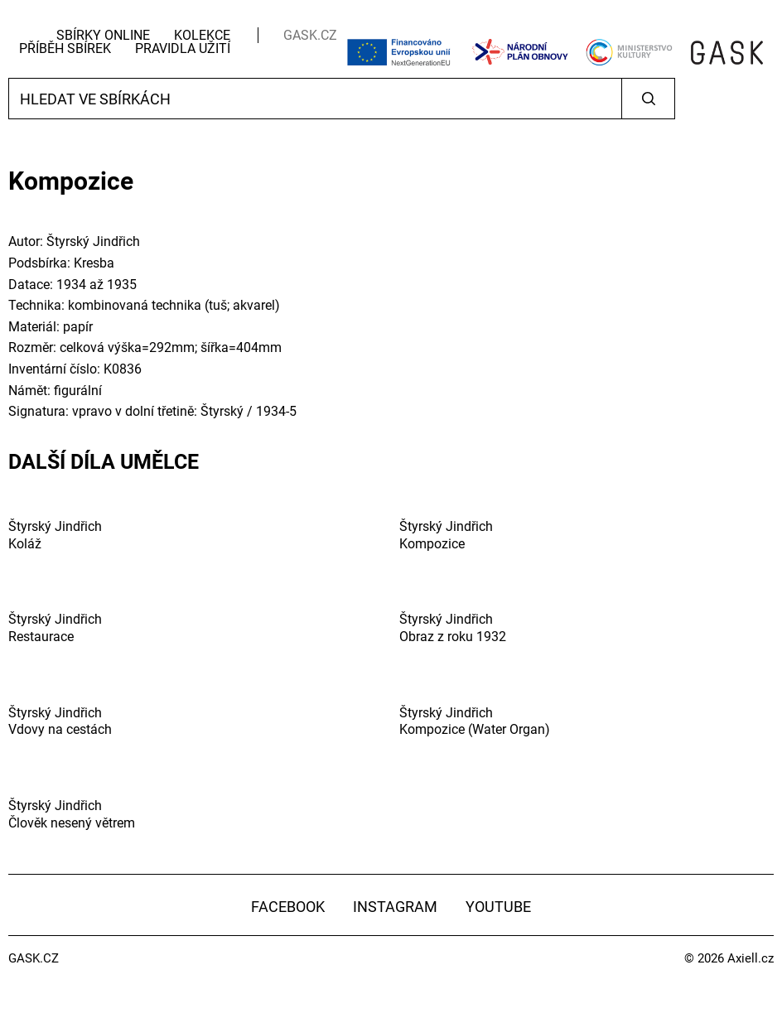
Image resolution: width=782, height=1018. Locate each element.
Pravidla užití (182, 48)
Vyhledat (648, 98)
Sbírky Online (103, 35)
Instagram (395, 906)
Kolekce (202, 35)
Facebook (288, 906)
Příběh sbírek (65, 48)
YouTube (498, 906)
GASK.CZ (310, 35)
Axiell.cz (750, 958)
